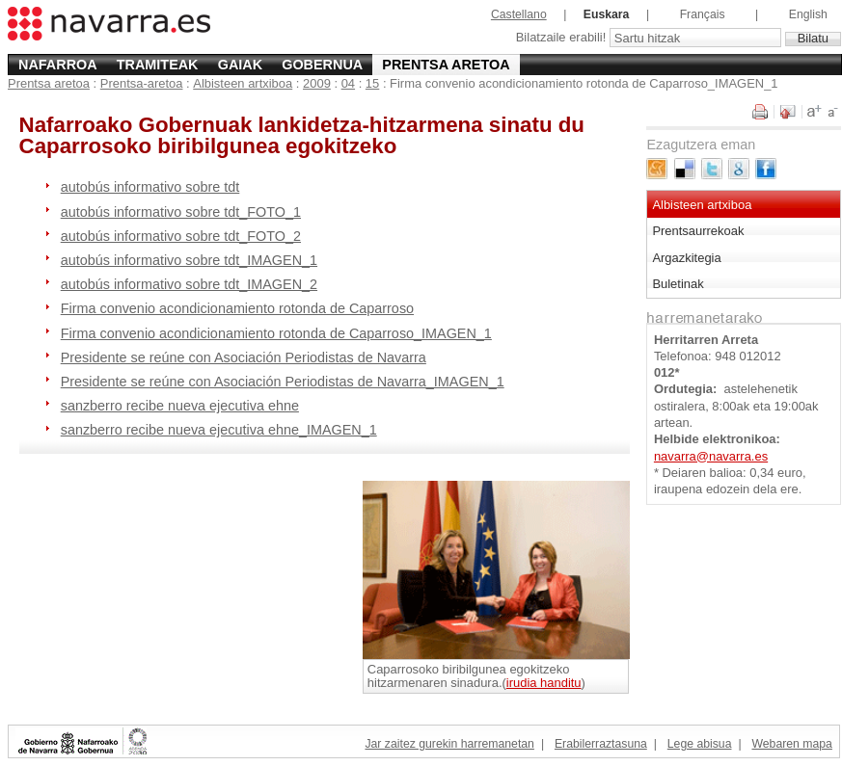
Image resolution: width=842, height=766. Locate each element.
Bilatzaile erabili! (563, 38)
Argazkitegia (686, 258)
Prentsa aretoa (445, 64)
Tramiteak (158, 64)
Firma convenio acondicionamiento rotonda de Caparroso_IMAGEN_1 (276, 333)
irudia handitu (544, 682)
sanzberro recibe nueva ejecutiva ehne (180, 405)
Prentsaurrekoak (698, 231)
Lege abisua (699, 744)
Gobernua (322, 64)
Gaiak (240, 64)
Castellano (519, 14)
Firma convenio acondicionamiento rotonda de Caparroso (237, 308)
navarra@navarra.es (711, 456)
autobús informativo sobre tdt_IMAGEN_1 (189, 260)
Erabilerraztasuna (601, 744)
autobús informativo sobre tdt (150, 187)
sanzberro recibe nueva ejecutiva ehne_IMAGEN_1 (219, 429)
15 (372, 83)
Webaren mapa (791, 744)
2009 (317, 83)
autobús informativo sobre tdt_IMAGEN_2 (189, 284)
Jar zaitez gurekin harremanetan (449, 744)
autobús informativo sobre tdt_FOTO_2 (181, 236)
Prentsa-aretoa (141, 83)
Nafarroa (57, 64)
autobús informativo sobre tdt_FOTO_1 (181, 212)
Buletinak (677, 284)
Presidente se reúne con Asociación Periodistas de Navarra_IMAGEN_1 (282, 381)
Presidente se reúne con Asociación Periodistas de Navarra (243, 357)
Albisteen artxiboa (242, 83)
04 (348, 83)
